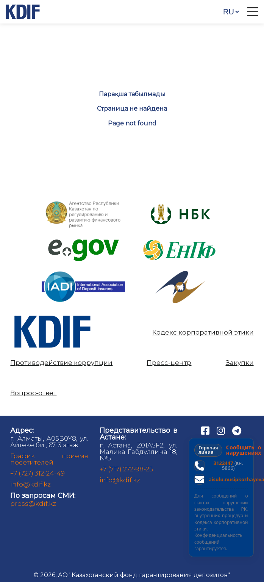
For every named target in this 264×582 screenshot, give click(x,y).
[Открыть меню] (252, 11)
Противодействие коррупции (61, 363)
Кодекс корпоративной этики (203, 332)
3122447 (223, 463)
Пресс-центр (169, 363)
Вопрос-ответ (33, 393)
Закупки (240, 363)
